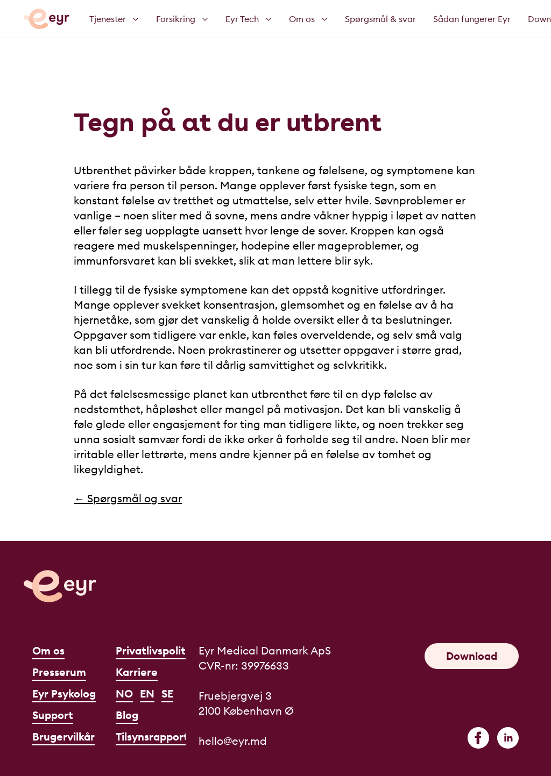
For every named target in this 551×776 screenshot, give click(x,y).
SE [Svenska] (167, 693)
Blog (127, 715)
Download (471, 656)
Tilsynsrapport (152, 736)
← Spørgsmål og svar (128, 498)
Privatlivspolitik (155, 650)
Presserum (59, 672)
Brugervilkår (63, 736)
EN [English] (147, 693)
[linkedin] (508, 738)
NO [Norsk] (124, 693)
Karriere (137, 672)
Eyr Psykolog (64, 693)
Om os (48, 650)
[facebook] (478, 738)
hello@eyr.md (233, 740)
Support (52, 715)
